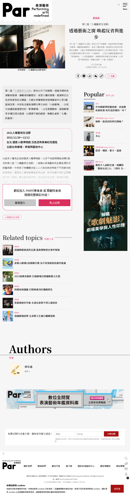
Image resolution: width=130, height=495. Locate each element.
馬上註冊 (54, 203)
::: (119, 4)
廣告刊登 (56, 466)
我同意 (117, 488)
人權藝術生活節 (23, 90)
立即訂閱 (111, 433)
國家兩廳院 (105, 466)
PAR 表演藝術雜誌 (12, 464)
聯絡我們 (42, 466)
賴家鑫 (99, 64)
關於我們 (28, 466)
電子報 (69, 466)
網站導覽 (120, 466)
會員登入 (20, 203)
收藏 (112, 76)
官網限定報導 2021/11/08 (96, 67)
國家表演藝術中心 (86, 466)
